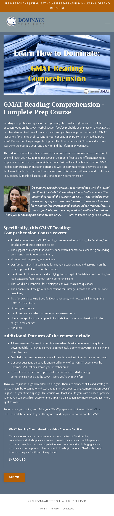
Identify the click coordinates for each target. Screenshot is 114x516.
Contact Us (68, 508)
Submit (14, 477)
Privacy (55, 508)
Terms (43, 508)
